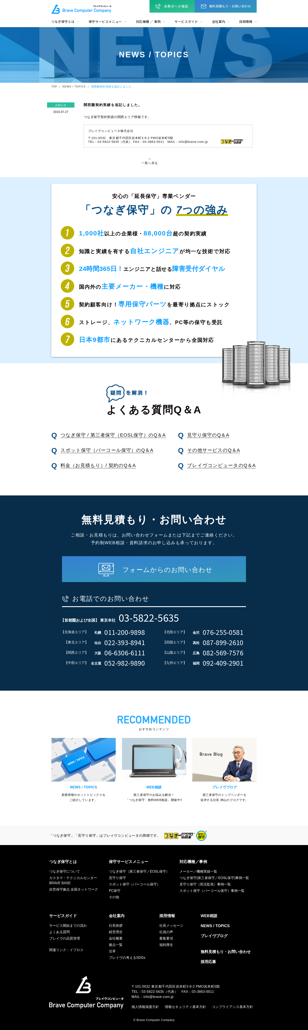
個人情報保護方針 (145, 1007)
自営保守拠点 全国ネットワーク (73, 889)
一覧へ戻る (150, 163)
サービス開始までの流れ (68, 925)
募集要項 (166, 938)
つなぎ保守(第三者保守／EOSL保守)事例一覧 (214, 878)
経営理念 (116, 932)
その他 (114, 897)
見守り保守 (117, 878)
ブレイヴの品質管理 (64, 938)
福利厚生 (166, 945)
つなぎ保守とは (63, 21)
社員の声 (166, 932)
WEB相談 (209, 916)
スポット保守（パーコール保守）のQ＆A (107, 450)
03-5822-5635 (153, 991)
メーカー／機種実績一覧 (198, 871)
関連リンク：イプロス (66, 950)
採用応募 (208, 962)
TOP (54, 86)
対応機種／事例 (193, 862)
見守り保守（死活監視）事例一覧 (205, 884)
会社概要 (116, 938)
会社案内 (218, 21)
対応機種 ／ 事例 (148, 21)
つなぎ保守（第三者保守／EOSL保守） (139, 871)
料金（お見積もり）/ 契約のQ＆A (98, 465)
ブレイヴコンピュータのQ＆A (221, 465)
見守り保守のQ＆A (208, 435)
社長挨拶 (116, 925)
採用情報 (245, 21)
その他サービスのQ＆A (213, 450)
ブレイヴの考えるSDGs (127, 957)
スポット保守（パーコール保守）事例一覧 (211, 891)
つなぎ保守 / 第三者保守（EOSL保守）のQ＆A (113, 435)
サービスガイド (186, 21)
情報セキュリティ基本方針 (185, 1007)
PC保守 (114, 891)
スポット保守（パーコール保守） (134, 884)
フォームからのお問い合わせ (168, 569)
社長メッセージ (171, 925)
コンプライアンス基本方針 (232, 1007)
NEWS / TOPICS (74, 86)
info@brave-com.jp (193, 141)
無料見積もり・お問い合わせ (230, 6)
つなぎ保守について (64, 871)
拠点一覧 (116, 945)
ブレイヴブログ (214, 936)
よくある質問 (59, 932)
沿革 (112, 951)
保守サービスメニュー (105, 21)
